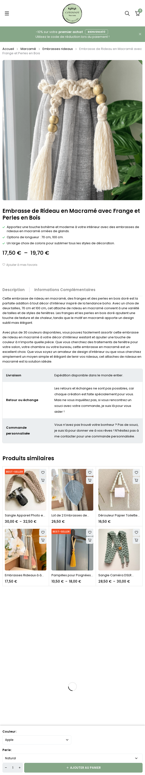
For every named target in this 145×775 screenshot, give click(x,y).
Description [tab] (13, 289)
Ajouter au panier (85, 768)
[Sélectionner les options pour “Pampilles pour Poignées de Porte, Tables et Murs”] (89, 540)
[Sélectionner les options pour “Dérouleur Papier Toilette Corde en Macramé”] (136, 480)
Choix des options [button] (42, 540)
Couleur (9, 731)
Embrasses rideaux (58, 49)
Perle (6, 750)
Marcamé (28, 49)
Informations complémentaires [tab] (64, 289)
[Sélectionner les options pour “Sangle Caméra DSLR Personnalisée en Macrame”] (136, 540)
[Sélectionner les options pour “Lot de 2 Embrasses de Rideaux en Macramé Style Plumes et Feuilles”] (89, 480)
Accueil (8, 49)
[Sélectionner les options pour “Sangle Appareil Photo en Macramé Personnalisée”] (42, 480)
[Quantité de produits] (12, 768)
